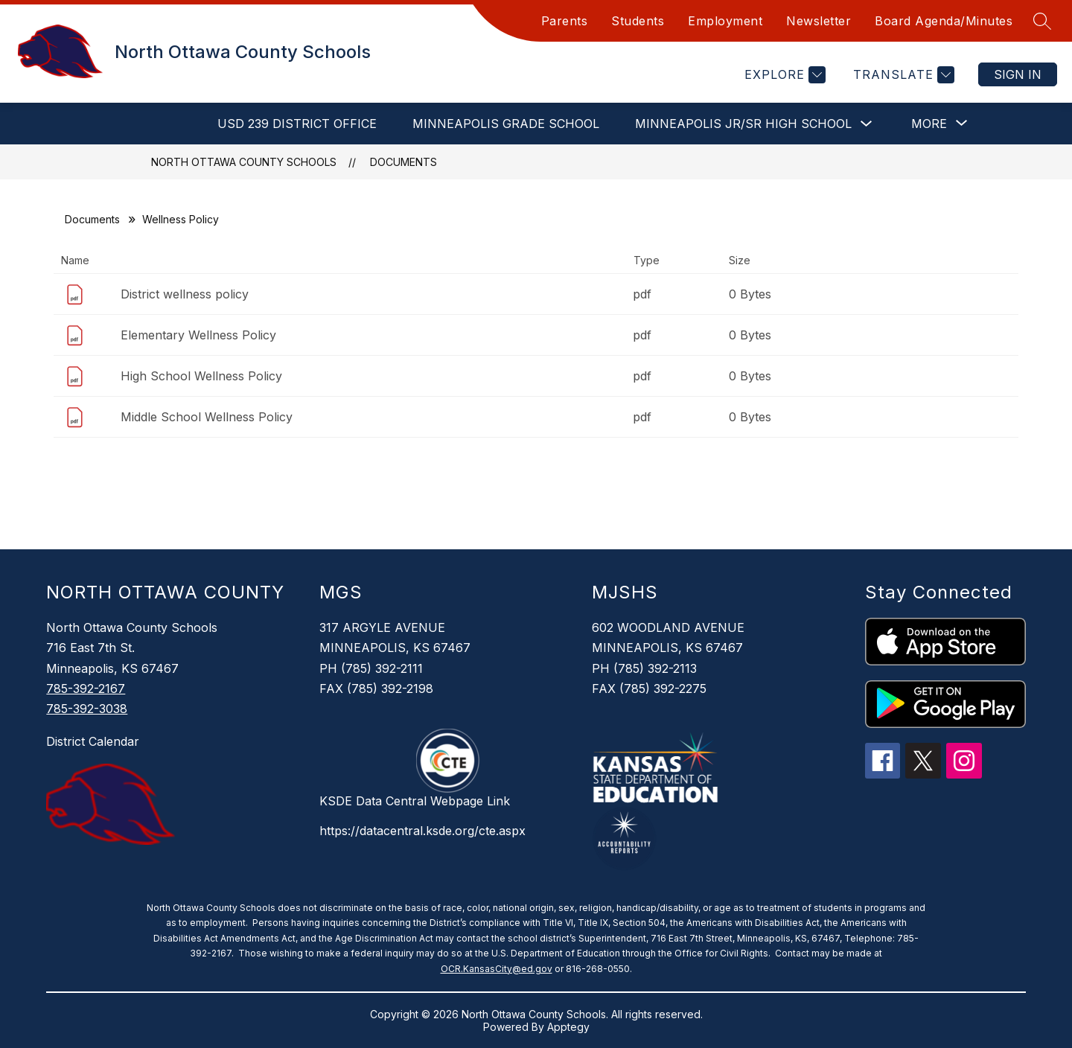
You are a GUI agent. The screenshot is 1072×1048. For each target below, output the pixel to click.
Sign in (1017, 74)
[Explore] (783, 75)
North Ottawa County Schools (243, 162)
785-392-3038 (86, 708)
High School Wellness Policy (201, 375)
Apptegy (568, 1026)
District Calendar (92, 741)
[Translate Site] (901, 75)
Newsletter (818, 20)
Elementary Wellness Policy (198, 335)
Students (637, 20)
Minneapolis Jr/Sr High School (743, 123)
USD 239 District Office (297, 123)
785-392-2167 (85, 688)
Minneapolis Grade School (505, 123)
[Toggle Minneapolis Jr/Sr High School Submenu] (866, 124)
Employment (725, 20)
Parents (564, 20)
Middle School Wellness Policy (207, 416)
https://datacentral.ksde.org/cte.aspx (422, 830)
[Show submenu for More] (929, 123)
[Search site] (1042, 21)
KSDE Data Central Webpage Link (414, 800)
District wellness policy (185, 294)
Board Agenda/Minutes (943, 20)
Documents (403, 162)
